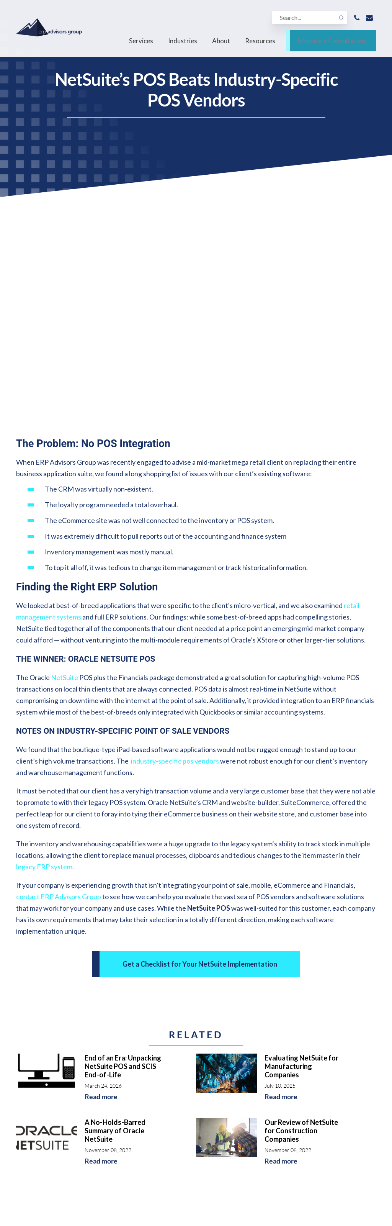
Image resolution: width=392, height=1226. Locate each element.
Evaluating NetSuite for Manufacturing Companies (301, 836)
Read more (101, 867)
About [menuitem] (221, 43)
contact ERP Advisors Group (58, 666)
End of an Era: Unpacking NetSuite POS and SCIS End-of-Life (123, 836)
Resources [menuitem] (260, 43)
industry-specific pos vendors (175, 531)
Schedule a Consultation (331, 43)
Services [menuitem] (141, 43)
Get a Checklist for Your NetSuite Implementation (199, 734)
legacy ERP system (44, 637)
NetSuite (64, 447)
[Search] (307, 19)
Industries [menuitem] (182, 43)
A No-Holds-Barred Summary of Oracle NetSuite (115, 900)
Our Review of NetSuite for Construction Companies (301, 900)
